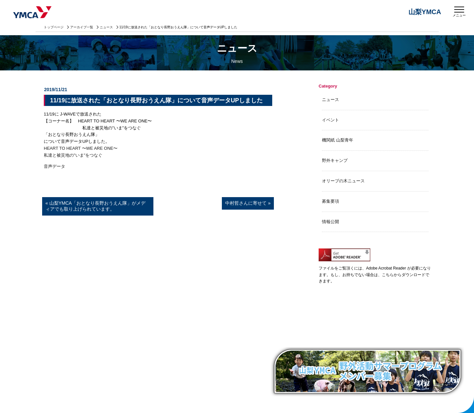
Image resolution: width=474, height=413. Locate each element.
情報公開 (330, 221)
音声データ (54, 166)
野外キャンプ (335, 160)
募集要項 (330, 201)
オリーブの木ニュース (343, 180)
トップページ (54, 27)
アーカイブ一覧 (81, 27)
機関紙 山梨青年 (337, 140)
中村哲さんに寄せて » (248, 203)
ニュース (106, 27)
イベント (330, 119)
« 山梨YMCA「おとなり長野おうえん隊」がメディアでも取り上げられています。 (95, 206)
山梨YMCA (33, 12)
